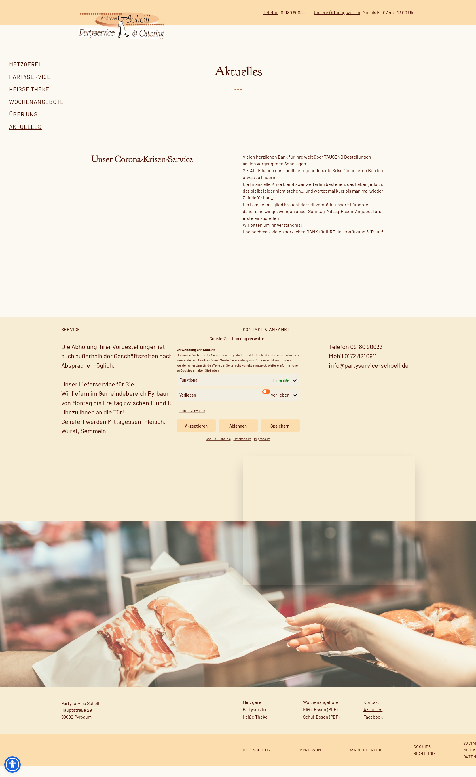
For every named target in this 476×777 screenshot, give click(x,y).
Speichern (279, 425)
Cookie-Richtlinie (218, 439)
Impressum (262, 439)
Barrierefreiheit (367, 761)
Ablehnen (238, 425)
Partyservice (30, 76)
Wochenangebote (36, 101)
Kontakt (371, 713)
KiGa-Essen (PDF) (320, 720)
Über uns (23, 114)
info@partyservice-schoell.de (369, 376)
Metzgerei (24, 64)
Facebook (373, 728)
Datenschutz (242, 439)
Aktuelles (25, 126)
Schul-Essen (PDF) (321, 728)
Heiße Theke (29, 89)
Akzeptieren (196, 425)
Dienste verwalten (192, 410)
